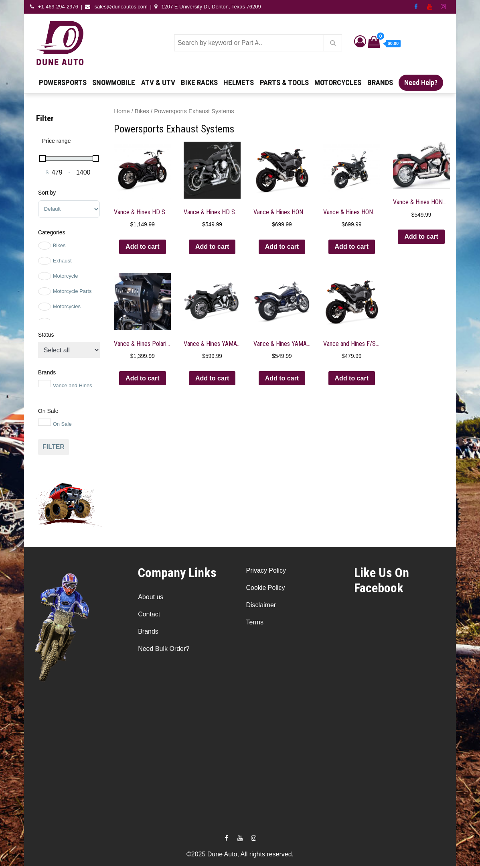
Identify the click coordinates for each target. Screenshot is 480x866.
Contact (149, 614)
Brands (380, 82)
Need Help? (420, 82)
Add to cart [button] (142, 246)
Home (122, 111)
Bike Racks (199, 82)
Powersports (63, 82)
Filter (54, 446)
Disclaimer (261, 605)
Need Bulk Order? (163, 648)
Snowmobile (113, 82)
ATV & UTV (158, 82)
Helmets (238, 82)
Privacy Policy (266, 570)
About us (150, 597)
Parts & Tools (284, 82)
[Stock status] (69, 350)
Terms (254, 622)
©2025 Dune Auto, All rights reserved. (240, 854)
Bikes (142, 111)
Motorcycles (337, 82)
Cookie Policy (265, 587)
